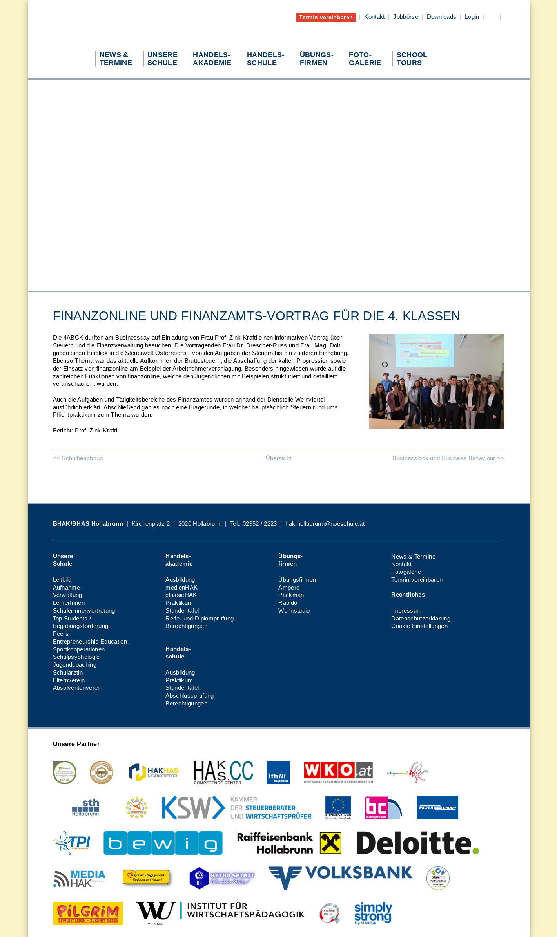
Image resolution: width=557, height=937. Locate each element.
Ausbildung (180, 579)
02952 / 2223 (260, 523)
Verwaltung (67, 595)
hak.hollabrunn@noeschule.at (325, 523)
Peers (61, 633)
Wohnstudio (294, 610)
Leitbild (62, 579)
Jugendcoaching (74, 664)
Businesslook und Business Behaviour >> (448, 458)
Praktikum (179, 602)
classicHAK (181, 595)
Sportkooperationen (79, 649)
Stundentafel (182, 610)
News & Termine (413, 556)
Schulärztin (68, 672)
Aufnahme (66, 587)
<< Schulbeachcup (78, 458)
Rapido (287, 602)
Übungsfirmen (297, 579)
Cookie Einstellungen (419, 625)
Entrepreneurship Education (90, 641)
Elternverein (69, 680)
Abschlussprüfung (189, 695)
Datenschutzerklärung (420, 618)
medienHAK (181, 587)
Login (472, 16)
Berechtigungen (186, 625)
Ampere (288, 587)
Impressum (406, 610)
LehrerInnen (69, 602)
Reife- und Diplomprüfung (199, 618)
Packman (291, 595)
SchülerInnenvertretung (84, 610)
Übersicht (279, 458)
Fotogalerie (406, 571)
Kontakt (374, 16)
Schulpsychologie (76, 656)
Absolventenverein (77, 687)
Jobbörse (405, 16)
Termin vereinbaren (326, 17)
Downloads (442, 16)
